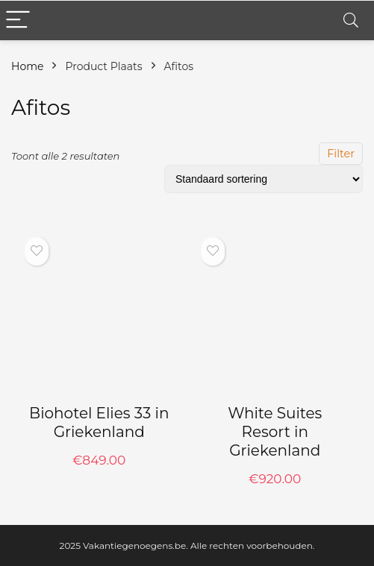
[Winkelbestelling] (263, 179)
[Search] (351, 20)
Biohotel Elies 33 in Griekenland (99, 422)
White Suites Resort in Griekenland (275, 431)
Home (27, 66)
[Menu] (18, 20)
